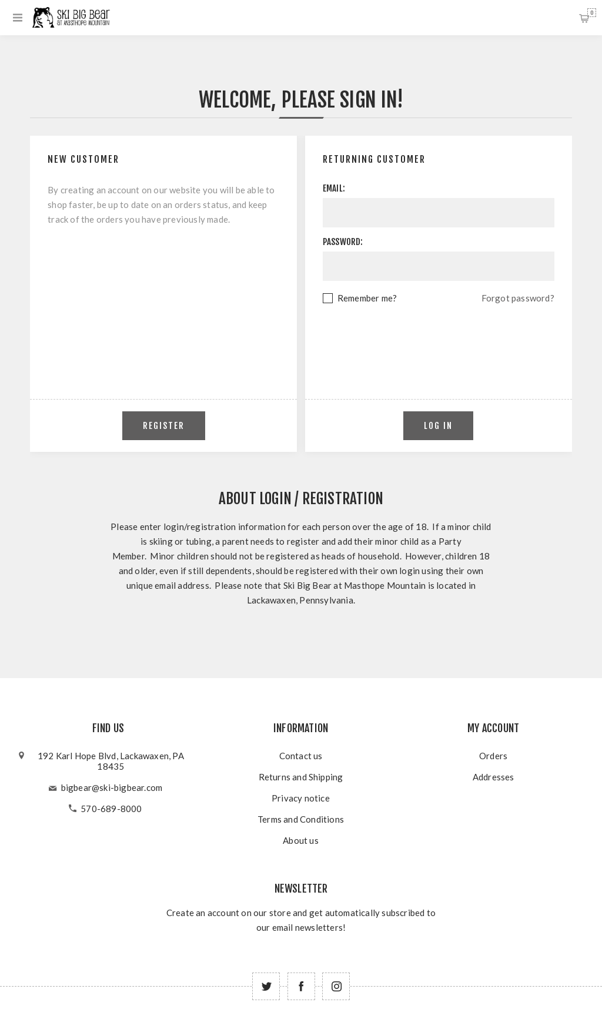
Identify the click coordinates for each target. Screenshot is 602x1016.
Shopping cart (591, 12)
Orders (493, 755)
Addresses (493, 777)
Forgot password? (517, 298)
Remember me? (367, 298)
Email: (334, 188)
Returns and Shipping (301, 777)
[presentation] (438, 338)
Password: (343, 241)
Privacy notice (301, 798)
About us (301, 840)
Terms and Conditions (300, 819)
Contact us (301, 755)
